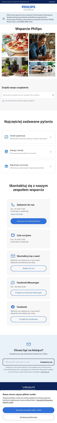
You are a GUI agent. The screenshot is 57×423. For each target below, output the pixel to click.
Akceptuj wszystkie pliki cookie (28, 410)
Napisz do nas (28, 268)
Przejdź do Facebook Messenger (28, 292)
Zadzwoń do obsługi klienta (28, 221)
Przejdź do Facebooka (28, 319)
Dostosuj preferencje (28, 417)
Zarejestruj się (46, 362)
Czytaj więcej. (44, 372)
